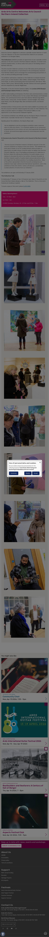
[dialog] (24, 468)
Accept (36, 473)
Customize (14, 473)
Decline (28, 473)
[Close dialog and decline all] (40, 462)
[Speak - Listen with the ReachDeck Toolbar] (3, 934)
